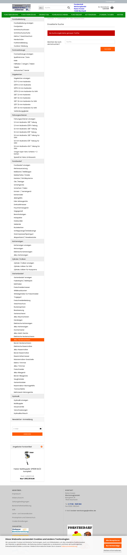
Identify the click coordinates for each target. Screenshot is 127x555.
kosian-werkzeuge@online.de (83, 512)
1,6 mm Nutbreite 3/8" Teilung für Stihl (26, 143)
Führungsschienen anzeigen (24, 120)
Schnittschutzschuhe (22, 34)
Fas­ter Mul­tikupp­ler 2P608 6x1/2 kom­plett (27, 471)
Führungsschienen (60, 14)
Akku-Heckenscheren (22, 341)
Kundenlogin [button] (110, 2)
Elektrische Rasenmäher (23, 347)
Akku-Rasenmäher (21, 351)
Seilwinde (17, 225)
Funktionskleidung (20, 44)
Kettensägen (90, 14)
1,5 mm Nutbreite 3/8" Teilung (25, 133)
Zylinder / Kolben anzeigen (24, 264)
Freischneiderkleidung (22, 302)
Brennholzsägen (20, 215)
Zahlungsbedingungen (20, 503)
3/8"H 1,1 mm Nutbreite (22, 86)
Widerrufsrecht (18, 499)
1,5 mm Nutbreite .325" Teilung (25, 130)
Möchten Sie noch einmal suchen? (54, 44)
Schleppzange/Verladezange (25, 232)
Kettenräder (18, 196)
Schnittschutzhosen (21, 31)
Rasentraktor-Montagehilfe (24, 387)
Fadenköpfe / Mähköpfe (23, 282)
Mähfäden (18, 285)
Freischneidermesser (22, 288)
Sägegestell (18, 212)
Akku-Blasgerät (19, 374)
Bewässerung (19, 311)
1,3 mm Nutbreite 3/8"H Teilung (25, 127)
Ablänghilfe (18, 199)
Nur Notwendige (113, 546)
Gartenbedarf (18, 275)
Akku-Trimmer (19, 367)
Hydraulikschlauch (21, 414)
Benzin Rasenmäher (21, 354)
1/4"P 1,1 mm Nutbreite (22, 83)
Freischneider (19, 370)
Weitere (120, 14)
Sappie (16, 68)
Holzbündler (18, 222)
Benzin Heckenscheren (22, 344)
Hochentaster (19, 331)
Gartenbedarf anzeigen (23, 279)
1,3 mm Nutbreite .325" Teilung (25, 123)
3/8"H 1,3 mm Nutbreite (22, 89)
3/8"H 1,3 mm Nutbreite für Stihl (26, 92)
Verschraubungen (21, 411)
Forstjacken (18, 27)
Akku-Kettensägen (21, 256)
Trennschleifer (19, 390)
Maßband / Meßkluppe (22, 173)
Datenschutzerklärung (69, 546)
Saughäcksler (19, 380)
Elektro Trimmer (20, 364)
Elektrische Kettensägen (23, 253)
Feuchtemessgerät (21, 209)
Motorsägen (18, 250)
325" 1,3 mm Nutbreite (22, 96)
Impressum (16, 495)
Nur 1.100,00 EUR (27, 478)
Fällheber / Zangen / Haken (24, 65)
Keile (15, 62)
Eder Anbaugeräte (21, 202)
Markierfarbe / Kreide (22, 176)
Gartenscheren (19, 315)
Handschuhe (19, 41)
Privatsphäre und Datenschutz (23, 519)
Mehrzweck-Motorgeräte (23, 393)
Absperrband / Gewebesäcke (25, 238)
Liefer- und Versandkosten (22, 515)
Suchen (107, 50)
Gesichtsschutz (20, 305)
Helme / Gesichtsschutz (23, 37)
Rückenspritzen (19, 308)
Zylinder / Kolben (106, 14)
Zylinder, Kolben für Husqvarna (25, 271)
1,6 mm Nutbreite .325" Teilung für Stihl (26, 138)
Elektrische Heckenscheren (24, 338)
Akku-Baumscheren (21, 318)
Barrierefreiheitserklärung (21, 507)
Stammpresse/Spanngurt (23, 235)
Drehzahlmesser (20, 206)
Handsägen (18, 321)
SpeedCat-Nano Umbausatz (25, 158)
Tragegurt (18, 298)
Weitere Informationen (112, 550)
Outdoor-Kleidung (21, 47)
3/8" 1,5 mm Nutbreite (22, 106)
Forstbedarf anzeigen (22, 166)
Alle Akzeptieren (113, 540)
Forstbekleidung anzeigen (23, 24)
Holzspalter (18, 219)
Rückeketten (19, 229)
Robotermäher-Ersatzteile (24, 361)
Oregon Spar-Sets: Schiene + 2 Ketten (25, 154)
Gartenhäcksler (20, 383)
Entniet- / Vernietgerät (22, 193)
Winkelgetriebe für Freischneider (26, 295)
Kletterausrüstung (21, 170)
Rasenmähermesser (21, 357)
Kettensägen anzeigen (22, 246)
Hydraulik (15, 397)
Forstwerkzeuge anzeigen (23, 55)
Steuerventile (19, 408)
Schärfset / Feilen (20, 189)
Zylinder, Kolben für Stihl (23, 267)
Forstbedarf (76, 14)
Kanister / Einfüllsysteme (23, 179)
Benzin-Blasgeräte (21, 377)
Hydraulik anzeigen (21, 401)
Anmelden (27, 435)
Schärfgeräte (19, 186)
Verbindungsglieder (21, 112)
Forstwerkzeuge (28, 14)
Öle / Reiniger (19, 183)
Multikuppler (18, 405)
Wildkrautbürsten (20, 292)
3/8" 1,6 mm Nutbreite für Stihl (25, 109)
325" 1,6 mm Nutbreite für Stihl (25, 102)
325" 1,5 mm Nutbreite (22, 99)
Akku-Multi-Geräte (21, 334)
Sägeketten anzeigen (22, 79)
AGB (13, 511)
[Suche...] (41, 8)
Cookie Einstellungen (20, 522)
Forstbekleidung (11, 14)
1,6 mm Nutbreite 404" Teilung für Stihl (27, 148)
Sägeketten (44, 14)
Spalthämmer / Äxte (22, 58)
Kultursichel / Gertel (21, 72)
